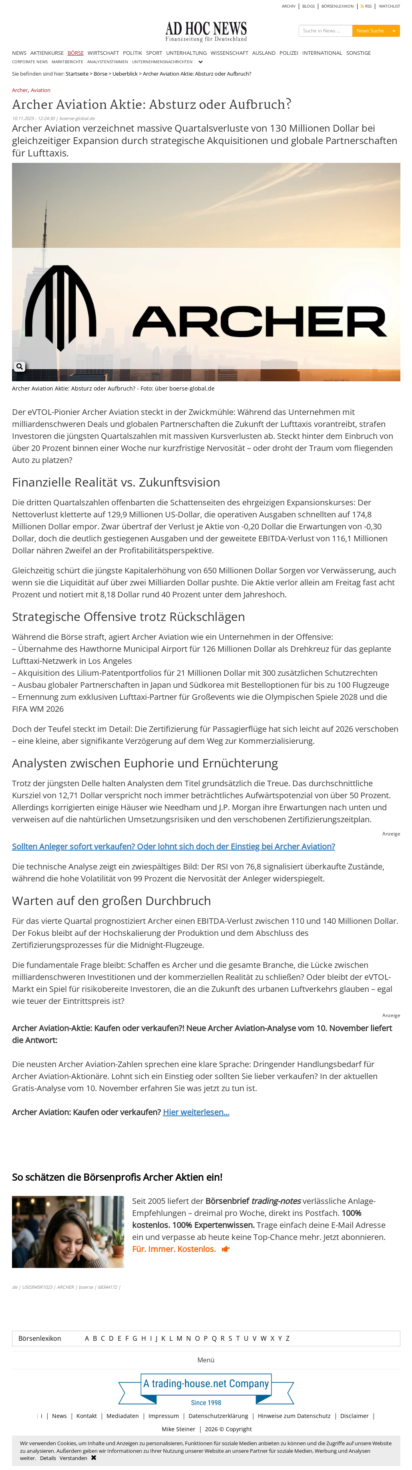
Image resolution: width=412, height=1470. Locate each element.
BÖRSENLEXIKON (338, 6)
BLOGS (308, 6)
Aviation (40, 91)
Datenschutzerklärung (218, 1416)
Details (48, 1458)
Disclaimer (354, 1416)
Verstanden (73, 1458)
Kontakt (86, 1416)
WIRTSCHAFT (103, 52)
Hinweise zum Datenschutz (294, 1416)
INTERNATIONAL (322, 52)
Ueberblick (125, 73)
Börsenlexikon (39, 1338)
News (59, 1416)
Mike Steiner (178, 1429)
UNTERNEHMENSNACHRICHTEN (162, 61)
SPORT (154, 52)
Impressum (164, 1416)
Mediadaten (123, 1416)
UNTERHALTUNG (186, 52)
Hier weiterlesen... (196, 1112)
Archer (20, 91)
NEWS (19, 52)
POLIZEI (288, 52)
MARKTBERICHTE (67, 61)
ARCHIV (288, 6)
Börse (100, 73)
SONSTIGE (358, 52)
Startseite (77, 73)
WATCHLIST (389, 6)
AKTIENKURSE (47, 52)
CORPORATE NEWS (30, 61)
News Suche (370, 30)
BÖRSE (76, 52)
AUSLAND (263, 52)
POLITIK (132, 52)
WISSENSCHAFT (229, 52)
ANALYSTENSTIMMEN (107, 61)
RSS (366, 6)
